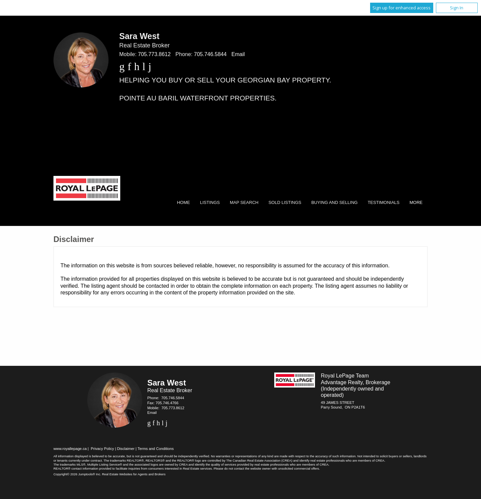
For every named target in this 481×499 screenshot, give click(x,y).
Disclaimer (126, 449)
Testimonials (383, 202)
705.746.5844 (210, 54)
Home (183, 202)
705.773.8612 (154, 54)
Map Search (244, 202)
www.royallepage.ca (70, 449)
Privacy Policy (102, 449)
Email (238, 54)
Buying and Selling (334, 202)
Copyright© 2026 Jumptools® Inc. (77, 474)
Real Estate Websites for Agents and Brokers (133, 474)
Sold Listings (285, 202)
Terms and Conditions (156, 449)
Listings (210, 202)
